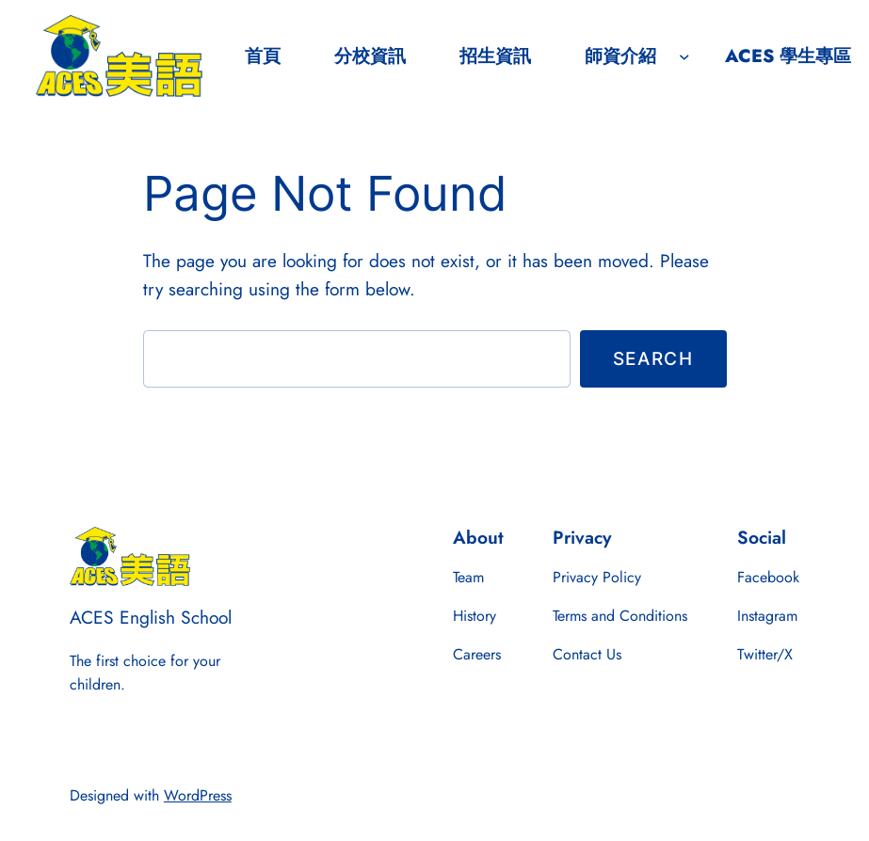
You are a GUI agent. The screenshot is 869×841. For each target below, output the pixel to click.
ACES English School (151, 617)
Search (653, 358)
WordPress (198, 795)
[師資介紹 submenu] (684, 56)
